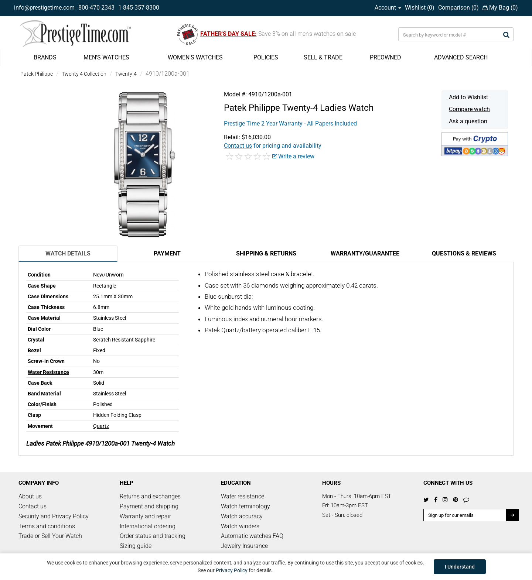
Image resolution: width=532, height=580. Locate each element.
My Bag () (500, 7)
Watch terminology (245, 506)
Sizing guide (135, 545)
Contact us (32, 506)
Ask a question (468, 121)
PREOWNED (385, 57)
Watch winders (240, 526)
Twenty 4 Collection (84, 74)
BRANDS (45, 57)
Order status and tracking (152, 535)
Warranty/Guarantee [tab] (365, 253)
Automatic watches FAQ (252, 535)
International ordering (147, 526)
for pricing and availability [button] (272, 145)
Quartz (101, 426)
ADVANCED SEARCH (461, 57)
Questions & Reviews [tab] (464, 253)
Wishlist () (419, 7)
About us (30, 496)
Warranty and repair (145, 516)
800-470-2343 (96, 7)
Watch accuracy (242, 516)
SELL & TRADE (323, 57)
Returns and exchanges (150, 496)
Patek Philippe (36, 74)
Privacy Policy (232, 570)
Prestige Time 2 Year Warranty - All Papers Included (290, 123)
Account (388, 7)
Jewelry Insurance (244, 545)
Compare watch (469, 109)
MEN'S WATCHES (106, 57)
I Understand (460, 567)
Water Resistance (48, 372)
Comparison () (458, 7)
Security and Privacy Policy (53, 516)
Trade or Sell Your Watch (50, 535)
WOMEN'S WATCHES (195, 57)
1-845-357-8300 (138, 7)
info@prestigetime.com (44, 7)
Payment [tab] (167, 253)
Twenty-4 (126, 74)
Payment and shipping (149, 506)
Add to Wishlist (468, 97)
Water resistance (242, 496)
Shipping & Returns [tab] (266, 253)
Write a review (293, 156)
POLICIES (265, 57)
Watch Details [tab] (68, 253)
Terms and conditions (46, 526)
